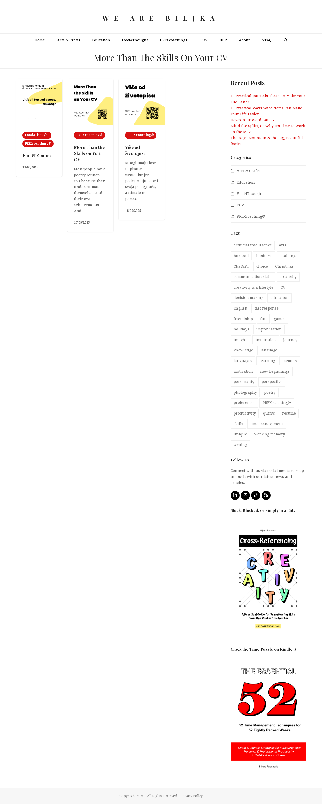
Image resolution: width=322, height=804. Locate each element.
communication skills (253, 277)
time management (266, 424)
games (279, 319)
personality (244, 382)
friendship (243, 319)
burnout (241, 256)
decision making (248, 298)
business (264, 256)
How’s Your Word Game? (252, 120)
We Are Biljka (161, 17)
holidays (241, 329)
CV (283, 287)
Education (246, 182)
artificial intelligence (253, 245)
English (240, 308)
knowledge (243, 350)
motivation (243, 371)
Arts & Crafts (248, 171)
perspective (272, 382)
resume (289, 413)
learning (267, 361)
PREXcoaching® (38, 143)
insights (241, 340)
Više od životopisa (135, 150)
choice (262, 266)
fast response (267, 308)
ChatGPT (241, 266)
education (280, 298)
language (268, 350)
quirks (269, 413)
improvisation (269, 329)
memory (289, 361)
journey (290, 340)
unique (240, 434)
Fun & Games (36, 155)
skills (238, 424)
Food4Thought (37, 135)
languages (243, 361)
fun (263, 319)
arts (282, 245)
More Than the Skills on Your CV (89, 153)
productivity (245, 413)
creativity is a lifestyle (253, 287)
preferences (244, 403)
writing (240, 445)
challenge (288, 256)
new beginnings (275, 371)
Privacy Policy (191, 796)
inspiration (266, 340)
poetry (270, 392)
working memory (269, 434)
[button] (285, 40)
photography (245, 392)
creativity (288, 277)
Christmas (284, 266)
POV (240, 205)
